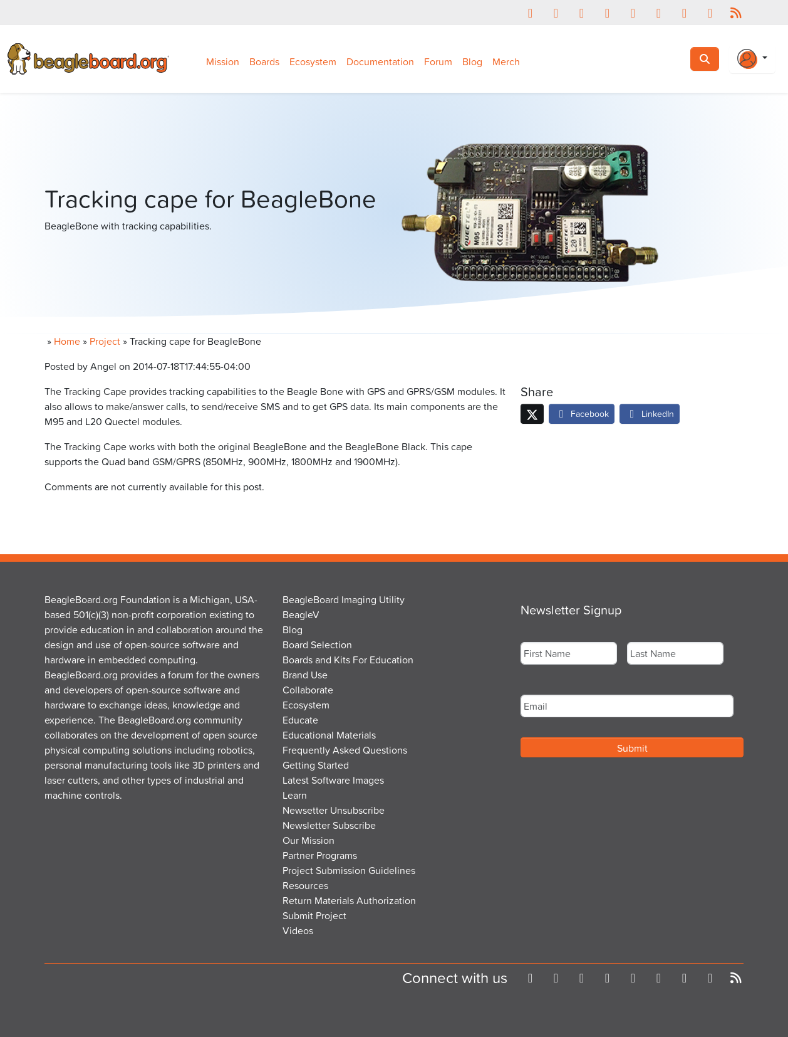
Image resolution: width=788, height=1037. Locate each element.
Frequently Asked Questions (345, 750)
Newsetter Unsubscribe (334, 810)
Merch (506, 61)
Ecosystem (312, 61)
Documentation (380, 61)
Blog (472, 61)
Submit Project (314, 915)
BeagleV (301, 614)
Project (105, 341)
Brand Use (305, 675)
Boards (264, 61)
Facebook (581, 413)
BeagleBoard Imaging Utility (344, 599)
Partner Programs (320, 855)
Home (67, 341)
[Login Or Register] (752, 59)
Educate (300, 720)
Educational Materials (329, 735)
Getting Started (316, 765)
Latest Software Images (333, 780)
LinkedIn (649, 413)
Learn (295, 795)
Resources (305, 885)
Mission (222, 61)
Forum (438, 61)
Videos (298, 930)
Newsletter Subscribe (329, 825)
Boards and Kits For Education (348, 659)
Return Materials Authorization (349, 900)
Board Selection (317, 644)
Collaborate (308, 690)
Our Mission (308, 840)
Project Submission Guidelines (349, 870)
